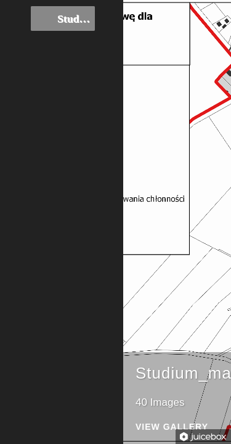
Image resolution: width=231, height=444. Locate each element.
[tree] (61, 19)
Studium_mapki (63, 18)
